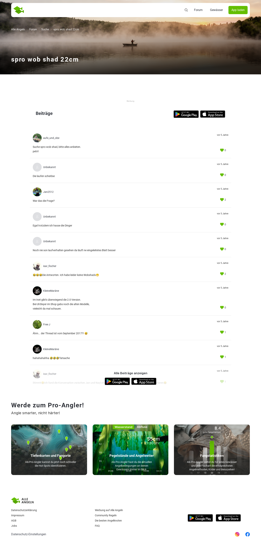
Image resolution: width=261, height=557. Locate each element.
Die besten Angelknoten (108, 520)
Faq (97, 525)
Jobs (14, 525)
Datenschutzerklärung (24, 510)
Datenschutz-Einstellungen (28, 534)
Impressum (17, 515)
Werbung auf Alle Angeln (109, 510)
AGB (13, 520)
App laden (238, 10)
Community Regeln (106, 515)
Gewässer (216, 10)
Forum (198, 10)
